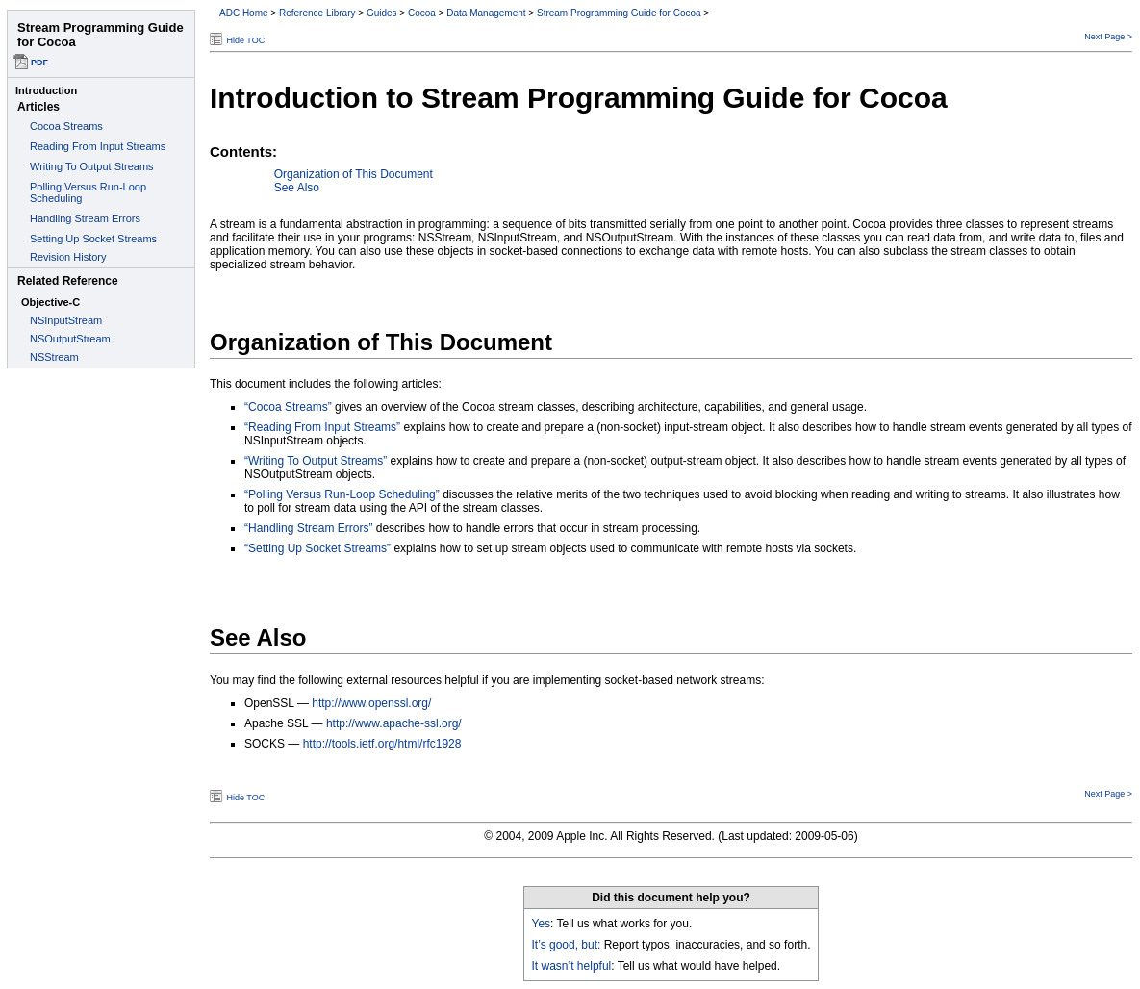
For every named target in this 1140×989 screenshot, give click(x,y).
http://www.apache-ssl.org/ (394, 723)
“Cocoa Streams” (288, 407)
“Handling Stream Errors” (308, 528)
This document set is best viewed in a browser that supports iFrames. (101, 494)
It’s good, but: (566, 944)
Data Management (485, 13)
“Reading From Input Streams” (322, 427)
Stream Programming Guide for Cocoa (619, 13)
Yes (541, 923)
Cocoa (422, 13)
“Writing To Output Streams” (315, 461)
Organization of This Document (353, 174)
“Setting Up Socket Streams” (317, 548)
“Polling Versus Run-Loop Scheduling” (342, 494)
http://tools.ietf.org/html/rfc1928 (382, 743)
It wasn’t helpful (572, 966)
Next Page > (1108, 36)
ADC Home (243, 13)
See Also (296, 187)
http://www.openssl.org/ (371, 703)
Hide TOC (246, 40)
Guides (382, 13)
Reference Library (317, 13)
